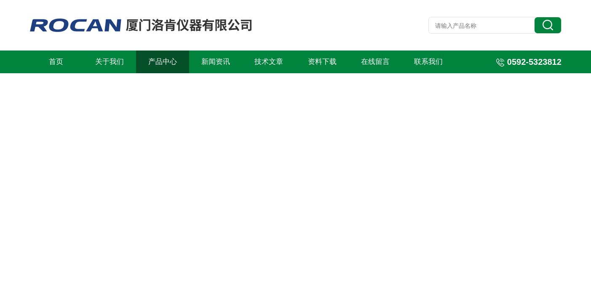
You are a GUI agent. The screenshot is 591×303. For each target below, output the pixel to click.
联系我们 (428, 62)
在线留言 (375, 62)
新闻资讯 (215, 62)
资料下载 (322, 62)
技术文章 (268, 62)
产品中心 (162, 62)
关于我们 (109, 62)
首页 (56, 62)
